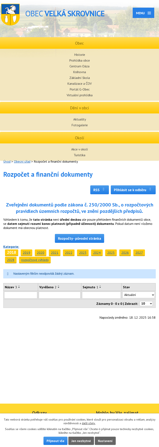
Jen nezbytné (81, 441)
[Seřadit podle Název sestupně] (19, 287)
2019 (26, 252)
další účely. (88, 423)
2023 (83, 252)
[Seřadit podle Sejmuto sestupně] (100, 287)
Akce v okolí (79, 149)
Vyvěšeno (48, 287)
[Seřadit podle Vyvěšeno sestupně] (59, 287)
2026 (125, 252)
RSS (99, 189)
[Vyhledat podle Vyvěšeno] (60, 295)
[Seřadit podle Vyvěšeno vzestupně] (59, 286)
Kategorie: (11, 246)
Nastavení (105, 441)
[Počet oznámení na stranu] (146, 303)
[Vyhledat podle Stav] (138, 295)
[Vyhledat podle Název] (20, 295)
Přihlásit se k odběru (133, 189)
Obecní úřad (22, 161)
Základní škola (79, 78)
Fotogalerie (79, 125)
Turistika (79, 155)
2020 (40, 252)
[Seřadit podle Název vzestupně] (19, 286)
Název (11, 287)
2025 (111, 252)
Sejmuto (90, 287)
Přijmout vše (55, 441)
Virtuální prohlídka (80, 95)
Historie (79, 54)
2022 (68, 252)
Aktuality (79, 119)
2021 (54, 252)
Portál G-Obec (80, 89)
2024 (97, 252)
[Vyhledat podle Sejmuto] (101, 295)
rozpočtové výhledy (35, 260)
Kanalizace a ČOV (79, 83)
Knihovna (79, 72)
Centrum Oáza (79, 66)
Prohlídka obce (79, 60)
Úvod (7, 161)
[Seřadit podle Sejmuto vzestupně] (100, 286)
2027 (139, 252)
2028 (10, 260)
